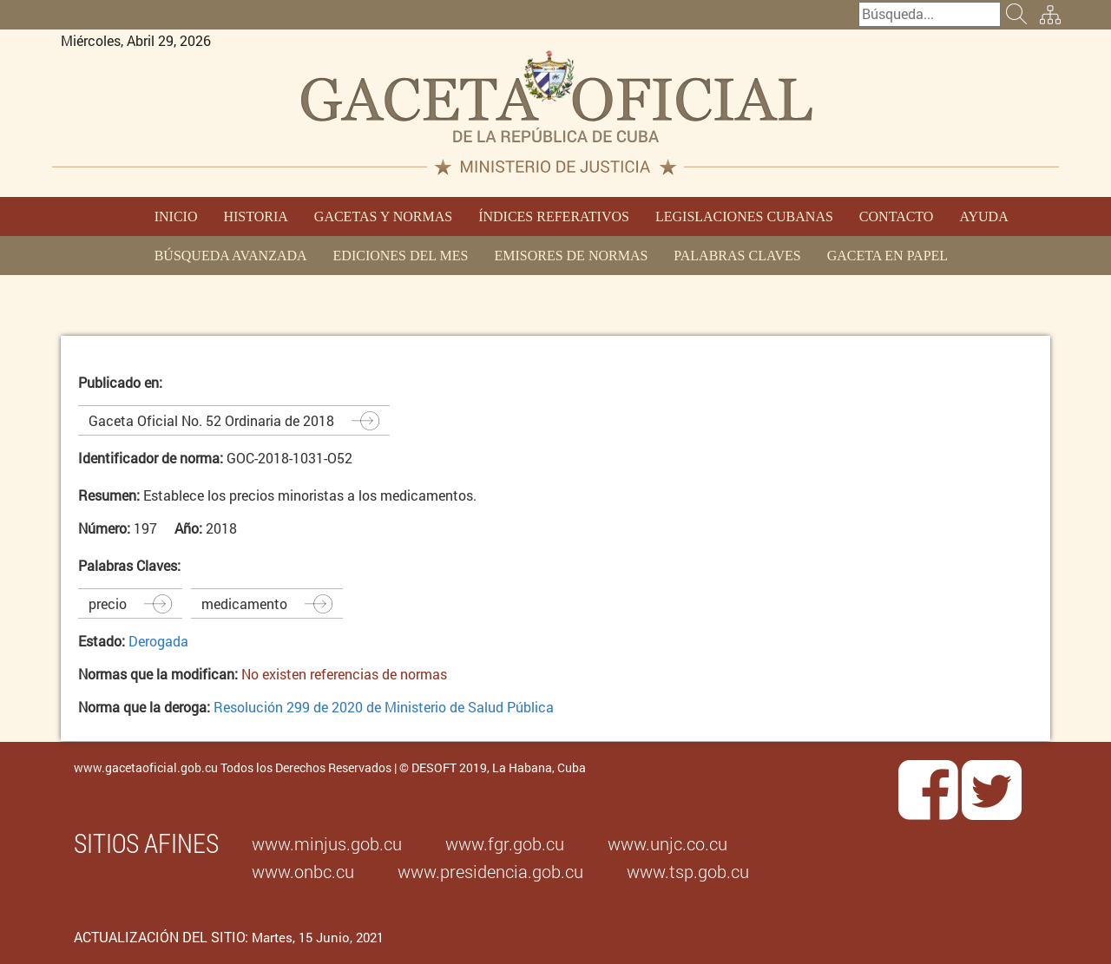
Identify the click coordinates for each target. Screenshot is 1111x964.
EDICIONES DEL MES (401, 255)
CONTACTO (896, 216)
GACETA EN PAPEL (887, 255)
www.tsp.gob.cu (688, 871)
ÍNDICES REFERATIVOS (553, 216)
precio (108, 603)
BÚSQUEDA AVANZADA (230, 255)
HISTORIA (255, 216)
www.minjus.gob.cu (327, 843)
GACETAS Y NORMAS (383, 216)
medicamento (244, 603)
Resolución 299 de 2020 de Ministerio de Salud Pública (384, 707)
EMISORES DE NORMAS (571, 255)
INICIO (176, 216)
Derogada (158, 641)
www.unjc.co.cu (667, 843)
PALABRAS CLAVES (737, 255)
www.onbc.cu (303, 871)
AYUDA (983, 216)
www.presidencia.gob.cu (490, 871)
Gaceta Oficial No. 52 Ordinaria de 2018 (211, 420)
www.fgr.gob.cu (504, 843)
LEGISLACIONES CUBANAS (744, 216)
